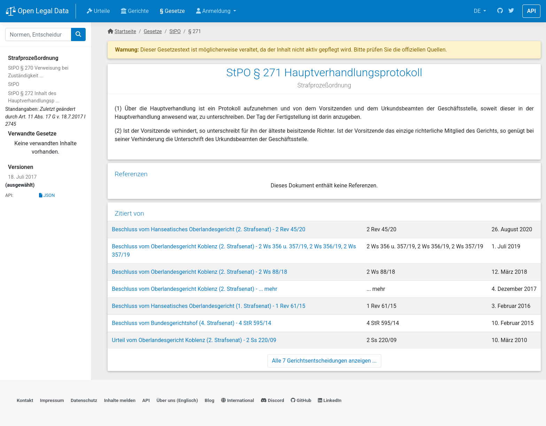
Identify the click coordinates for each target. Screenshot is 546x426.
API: (9, 195)
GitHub (301, 400)
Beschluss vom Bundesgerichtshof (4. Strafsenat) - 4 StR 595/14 (191, 323)
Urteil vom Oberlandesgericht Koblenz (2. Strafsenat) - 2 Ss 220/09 (194, 340)
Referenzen (131, 174)
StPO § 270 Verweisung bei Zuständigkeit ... (38, 72)
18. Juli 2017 (22, 177)
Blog (209, 400)
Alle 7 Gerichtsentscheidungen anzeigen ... (324, 360)
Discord (272, 400)
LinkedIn (329, 400)
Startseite (125, 31)
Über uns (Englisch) (177, 400)
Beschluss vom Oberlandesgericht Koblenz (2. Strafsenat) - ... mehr (194, 289)
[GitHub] (500, 11)
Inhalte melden (119, 400)
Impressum (52, 400)
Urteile (98, 11)
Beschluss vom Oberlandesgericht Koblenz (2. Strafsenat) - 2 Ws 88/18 (199, 272)
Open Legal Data (37, 11)
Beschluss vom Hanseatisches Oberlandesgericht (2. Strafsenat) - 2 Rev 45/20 (208, 229)
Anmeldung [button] (214, 11)
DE (478, 11)
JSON (47, 195)
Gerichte (135, 11)
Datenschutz (84, 400)
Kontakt (25, 400)
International (237, 400)
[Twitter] (511, 11)
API (531, 11)
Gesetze (172, 11)
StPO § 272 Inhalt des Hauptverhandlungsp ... (34, 97)
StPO (13, 84)
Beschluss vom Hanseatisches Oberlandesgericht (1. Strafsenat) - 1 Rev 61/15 (208, 306)
